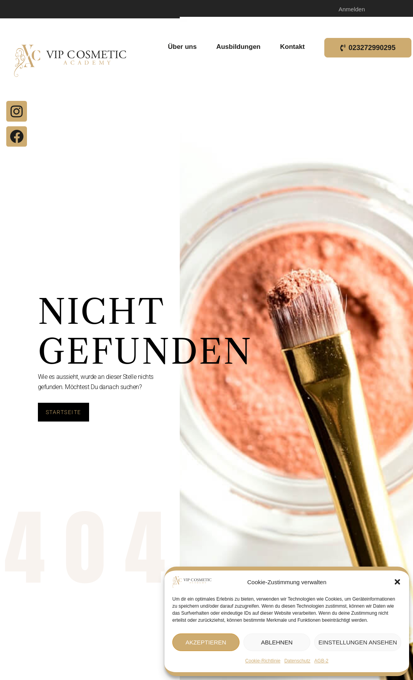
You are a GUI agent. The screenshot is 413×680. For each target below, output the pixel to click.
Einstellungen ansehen (357, 642)
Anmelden (351, 9)
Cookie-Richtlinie (263, 661)
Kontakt (294, 47)
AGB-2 (321, 661)
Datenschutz (297, 661)
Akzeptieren (206, 642)
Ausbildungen (240, 47)
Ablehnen (277, 642)
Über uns (184, 47)
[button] (397, 582)
